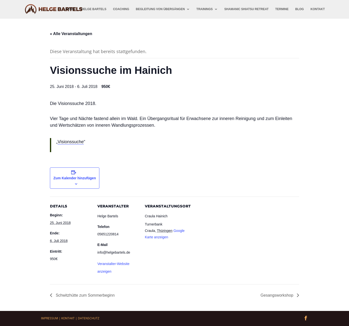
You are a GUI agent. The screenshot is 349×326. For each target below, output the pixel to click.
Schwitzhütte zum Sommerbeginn (85, 295)
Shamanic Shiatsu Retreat (246, 9)
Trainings (204, 9)
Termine (282, 9)
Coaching (121, 9)
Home (70, 9)
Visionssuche (71, 141)
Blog (299, 9)
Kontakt (317, 9)
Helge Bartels (93, 9)
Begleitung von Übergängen (160, 9)
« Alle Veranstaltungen (71, 34)
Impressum (49, 318)
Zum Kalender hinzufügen (74, 178)
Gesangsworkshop (277, 295)
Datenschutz (88, 318)
